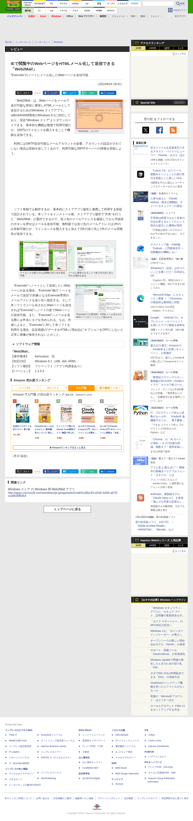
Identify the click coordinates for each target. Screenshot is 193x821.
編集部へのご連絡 (84, 798)
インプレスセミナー (51, 752)
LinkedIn (110, 93)
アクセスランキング (152, 43)
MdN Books (121, 768)
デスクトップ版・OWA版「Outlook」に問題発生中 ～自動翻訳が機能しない (167, 248)
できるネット (15, 779)
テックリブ (117, 779)
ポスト (26, 93)
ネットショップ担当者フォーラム (58, 740)
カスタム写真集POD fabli (161, 772)
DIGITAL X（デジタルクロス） (56, 757)
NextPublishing (48, 778)
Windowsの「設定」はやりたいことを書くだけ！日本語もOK (167, 272)
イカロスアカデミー (125, 757)
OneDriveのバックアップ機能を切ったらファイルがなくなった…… (167, 686)
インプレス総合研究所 (20, 746)
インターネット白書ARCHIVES (25, 785)
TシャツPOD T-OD (92, 746)
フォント (154, 16)
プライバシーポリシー (108, 798)
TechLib (119, 784)
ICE (146, 730)
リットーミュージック (93, 735)
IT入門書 (81, 387)
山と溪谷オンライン (92, 762)
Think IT (13, 735)
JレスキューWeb (123, 752)
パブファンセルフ (157, 756)
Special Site (147, 102)
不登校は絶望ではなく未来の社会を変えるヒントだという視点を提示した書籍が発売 (167, 221)
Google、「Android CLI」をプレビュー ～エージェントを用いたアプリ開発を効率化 (167, 321)
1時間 (138, 48)
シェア (54, 93)
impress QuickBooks (158, 746)
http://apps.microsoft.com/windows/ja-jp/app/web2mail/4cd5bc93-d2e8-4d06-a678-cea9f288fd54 (63, 494)
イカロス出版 (118, 730)
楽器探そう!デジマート (94, 740)
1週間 (167, 48)
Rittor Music (85, 730)
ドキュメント (118, 16)
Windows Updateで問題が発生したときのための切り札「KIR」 (167, 663)
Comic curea (154, 740)
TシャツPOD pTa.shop (160, 767)
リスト (37, 93)
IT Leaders (14, 752)
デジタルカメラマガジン (21, 773)
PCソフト (53, 387)
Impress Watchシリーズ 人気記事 (160, 540)
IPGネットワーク (153, 762)
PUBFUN (149, 752)
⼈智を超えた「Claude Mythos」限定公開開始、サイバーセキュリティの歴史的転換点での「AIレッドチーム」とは (167, 206)
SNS (133, 16)
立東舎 (85, 752)
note (91, 93)
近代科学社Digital (91, 778)
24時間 (152, 48)
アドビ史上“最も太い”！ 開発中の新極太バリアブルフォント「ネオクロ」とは (167, 471)
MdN (114, 763)
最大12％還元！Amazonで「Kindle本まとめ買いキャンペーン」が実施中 (167, 349)
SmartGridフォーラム (52, 735)
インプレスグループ (147, 798)
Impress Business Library (53, 746)
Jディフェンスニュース (127, 740)
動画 (143, 16)
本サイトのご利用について (18, 798)
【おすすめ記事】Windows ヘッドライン (163, 600)
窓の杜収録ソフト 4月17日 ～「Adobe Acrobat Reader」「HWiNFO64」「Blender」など (154, 525)
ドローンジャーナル (19, 757)
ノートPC (25, 387)
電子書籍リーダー (109, 387)
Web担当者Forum (18, 740)
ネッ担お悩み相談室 (19, 763)
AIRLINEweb (121, 735)
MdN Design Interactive (127, 773)
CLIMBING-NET (90, 768)
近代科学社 (84, 773)
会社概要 (128, 798)
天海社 (151, 735)
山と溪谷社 (84, 757)
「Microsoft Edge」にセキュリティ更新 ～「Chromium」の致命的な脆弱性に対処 (167, 298)
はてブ (73, 93)
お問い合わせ (42, 798)
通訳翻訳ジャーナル (125, 746)
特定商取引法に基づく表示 (174, 798)
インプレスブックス (51, 772)
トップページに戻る (67, 509)
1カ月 (181, 48)
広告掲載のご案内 (62, 798)
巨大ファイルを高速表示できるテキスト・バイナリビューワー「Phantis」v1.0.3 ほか (167, 151)
